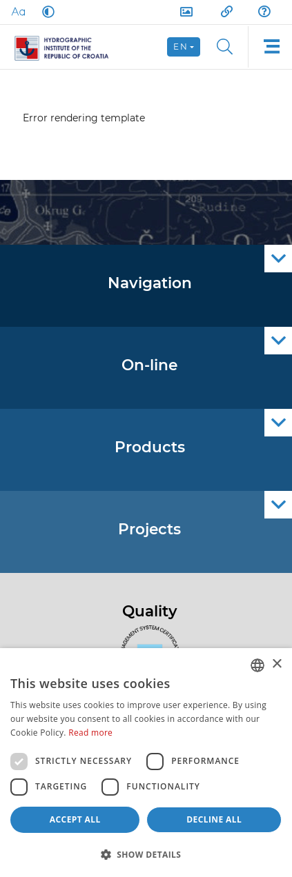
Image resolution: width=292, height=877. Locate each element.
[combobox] (257, 665)
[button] (146, 854)
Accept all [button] (75, 819)
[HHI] (67, 47)
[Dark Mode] (45, 11)
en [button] (180, 46)
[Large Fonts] (18, 11)
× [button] (276, 664)
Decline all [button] (214, 819)
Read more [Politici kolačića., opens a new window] (90, 732)
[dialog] (146, 762)
